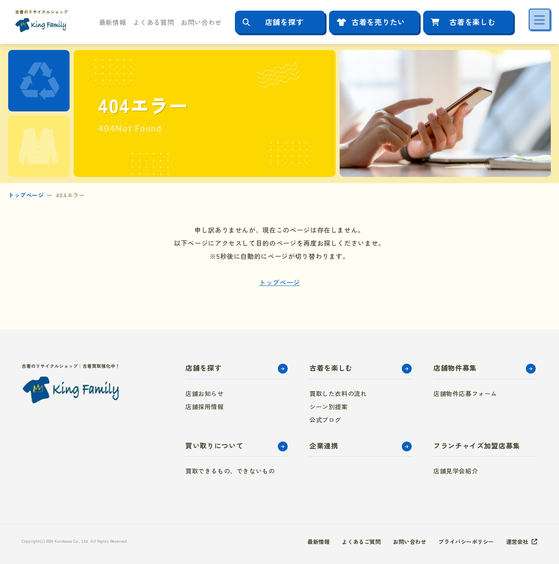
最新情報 (112, 22)
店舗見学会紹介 (455, 471)
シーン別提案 (328, 406)
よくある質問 (153, 22)
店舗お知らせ (204, 393)
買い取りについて (214, 445)
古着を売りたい (378, 21)
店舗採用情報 (204, 406)
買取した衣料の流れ (338, 393)
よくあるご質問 (351, 541)
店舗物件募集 (455, 367)
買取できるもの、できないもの (230, 471)
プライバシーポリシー (462, 541)
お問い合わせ (201, 22)
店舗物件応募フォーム (465, 393)
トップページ (26, 195)
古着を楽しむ (472, 21)
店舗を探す (284, 21)
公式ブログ (325, 419)
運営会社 (516, 541)
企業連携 (323, 445)
